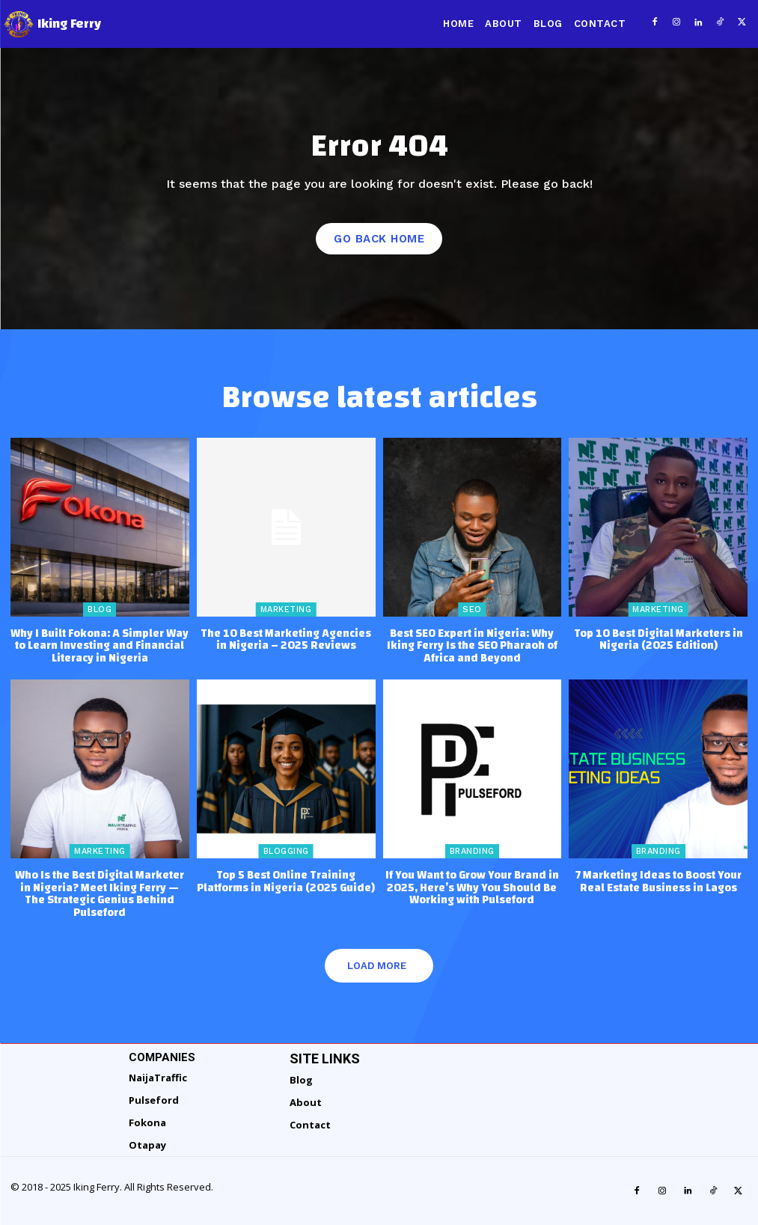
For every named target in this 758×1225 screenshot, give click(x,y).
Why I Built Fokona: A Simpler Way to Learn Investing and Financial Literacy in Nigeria (99, 644)
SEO (472, 608)
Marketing (286, 608)
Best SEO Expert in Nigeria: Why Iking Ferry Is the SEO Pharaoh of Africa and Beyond (472, 644)
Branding (472, 850)
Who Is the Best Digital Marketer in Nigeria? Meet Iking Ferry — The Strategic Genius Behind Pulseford (99, 893)
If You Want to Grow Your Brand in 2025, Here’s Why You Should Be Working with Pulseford (472, 886)
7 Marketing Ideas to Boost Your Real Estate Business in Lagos (658, 880)
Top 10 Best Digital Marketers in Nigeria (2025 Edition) (658, 638)
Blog (99, 608)
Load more (376, 965)
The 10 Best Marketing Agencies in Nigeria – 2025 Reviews (286, 638)
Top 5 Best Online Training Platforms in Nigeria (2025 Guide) (286, 880)
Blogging (286, 850)
